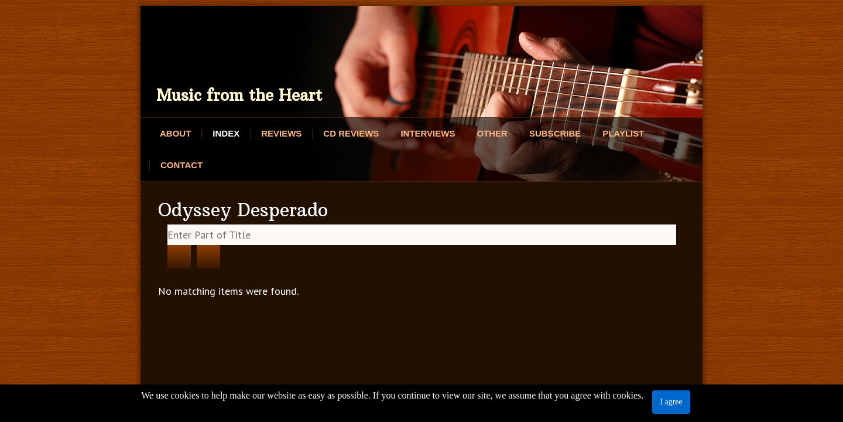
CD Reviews (351, 133)
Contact (181, 165)
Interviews (427, 133)
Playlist (623, 133)
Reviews (281, 133)
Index (226, 133)
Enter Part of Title (167, 224)
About (175, 133)
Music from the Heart (239, 95)
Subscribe (555, 133)
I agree (671, 401)
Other (492, 133)
